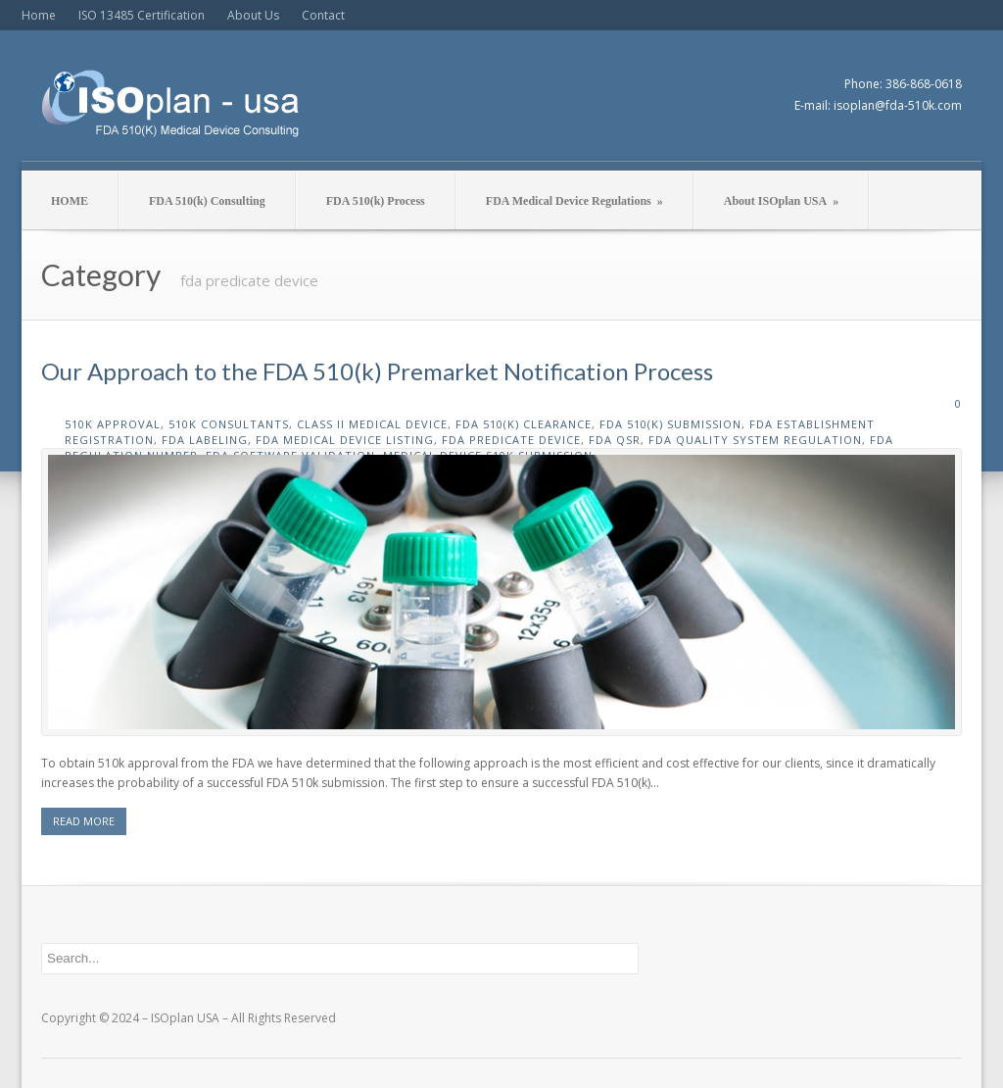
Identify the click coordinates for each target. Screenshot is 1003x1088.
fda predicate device (511, 439)
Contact (323, 15)
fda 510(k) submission (670, 424)
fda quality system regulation (755, 439)
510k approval (113, 424)
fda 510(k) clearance (523, 424)
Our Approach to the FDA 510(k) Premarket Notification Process (377, 371)
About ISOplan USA (781, 201)
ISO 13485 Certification (141, 15)
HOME (69, 201)
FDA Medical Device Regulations (574, 201)
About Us (253, 15)
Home (39, 15)
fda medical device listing (345, 439)
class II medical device (372, 424)
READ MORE (84, 821)
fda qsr (615, 439)
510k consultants (228, 424)
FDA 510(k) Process (375, 201)
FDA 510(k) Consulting (207, 201)
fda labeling (205, 439)
